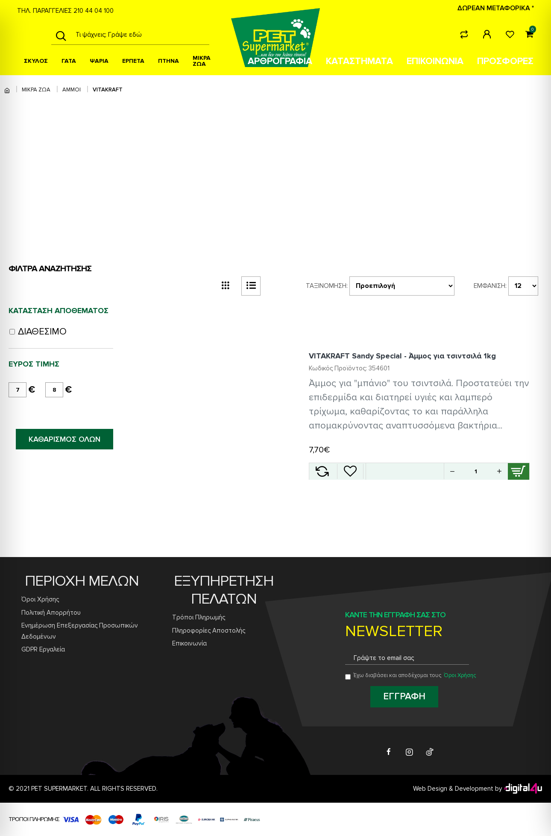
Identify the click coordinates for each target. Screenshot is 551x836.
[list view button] (251, 286)
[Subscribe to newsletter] (404, 696)
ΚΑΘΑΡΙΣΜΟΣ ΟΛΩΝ (64, 439)
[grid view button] (225, 286)
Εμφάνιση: (490, 286)
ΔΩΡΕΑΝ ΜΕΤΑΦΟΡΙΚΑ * (495, 8)
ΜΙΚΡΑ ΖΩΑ (36, 89)
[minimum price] (17, 389)
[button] (499, 471)
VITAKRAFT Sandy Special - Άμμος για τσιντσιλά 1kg (402, 356)
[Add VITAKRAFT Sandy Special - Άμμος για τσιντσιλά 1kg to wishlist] (350, 471)
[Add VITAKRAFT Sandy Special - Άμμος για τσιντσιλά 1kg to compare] (322, 471)
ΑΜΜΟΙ (71, 89)
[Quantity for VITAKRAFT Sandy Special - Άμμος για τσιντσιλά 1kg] (476, 471)
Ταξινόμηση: (327, 286)
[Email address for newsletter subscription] (407, 658)
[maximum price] (54, 389)
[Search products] (139, 34)
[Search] (60, 34)
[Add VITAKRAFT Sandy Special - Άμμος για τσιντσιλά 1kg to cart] (518, 471)
